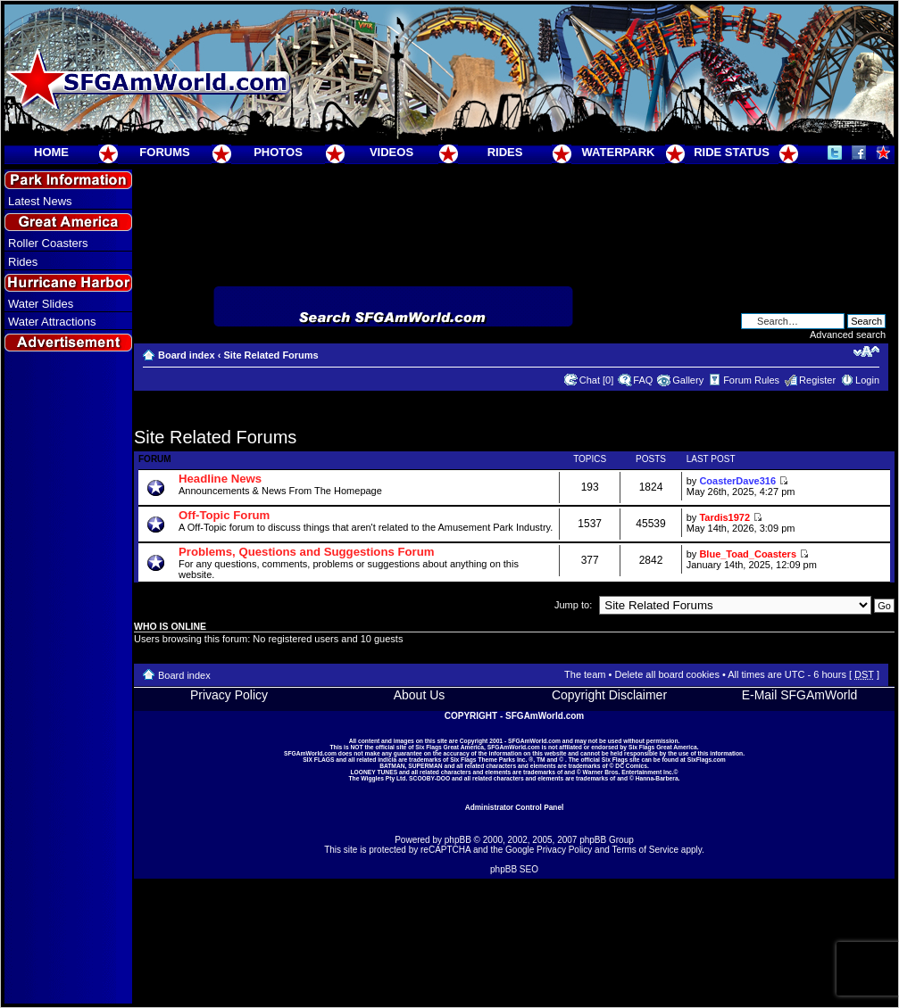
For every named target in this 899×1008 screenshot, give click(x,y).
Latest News (40, 201)
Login (867, 380)
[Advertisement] (68, 678)
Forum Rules (751, 380)
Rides (22, 262)
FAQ (643, 380)
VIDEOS (391, 152)
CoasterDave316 (737, 480)
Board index (186, 355)
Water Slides (40, 303)
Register (817, 380)
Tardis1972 (724, 517)
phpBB (458, 840)
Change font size (866, 351)
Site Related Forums (270, 355)
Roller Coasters (48, 243)
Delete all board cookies (666, 674)
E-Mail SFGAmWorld (800, 695)
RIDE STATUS (732, 152)
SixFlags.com (706, 759)
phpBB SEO (514, 869)
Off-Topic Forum (224, 515)
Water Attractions (52, 321)
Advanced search (848, 334)
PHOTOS (278, 152)
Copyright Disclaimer (609, 695)
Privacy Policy (229, 695)
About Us (419, 695)
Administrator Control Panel (514, 807)
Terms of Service (645, 850)
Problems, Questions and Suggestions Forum (307, 551)
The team (584, 674)
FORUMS (164, 152)
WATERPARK (618, 152)
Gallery (687, 380)
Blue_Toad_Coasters (747, 554)
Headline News (220, 478)
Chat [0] (596, 380)
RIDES (505, 152)
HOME (51, 152)
